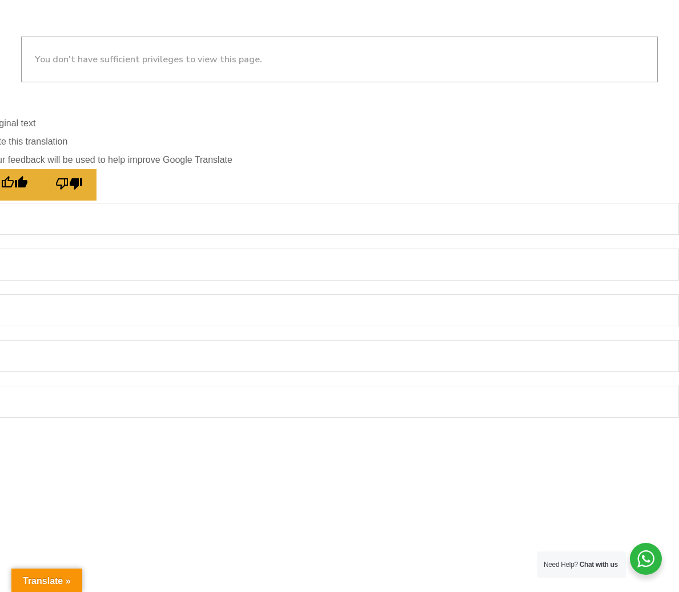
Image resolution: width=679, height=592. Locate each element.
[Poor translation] (69, 185)
